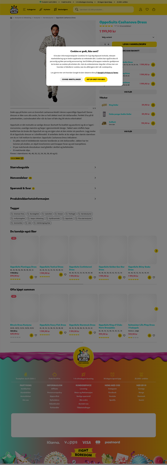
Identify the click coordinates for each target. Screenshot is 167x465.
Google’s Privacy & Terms (108, 72)
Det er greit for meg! (96, 79)
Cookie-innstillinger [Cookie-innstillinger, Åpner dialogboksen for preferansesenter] (71, 79)
